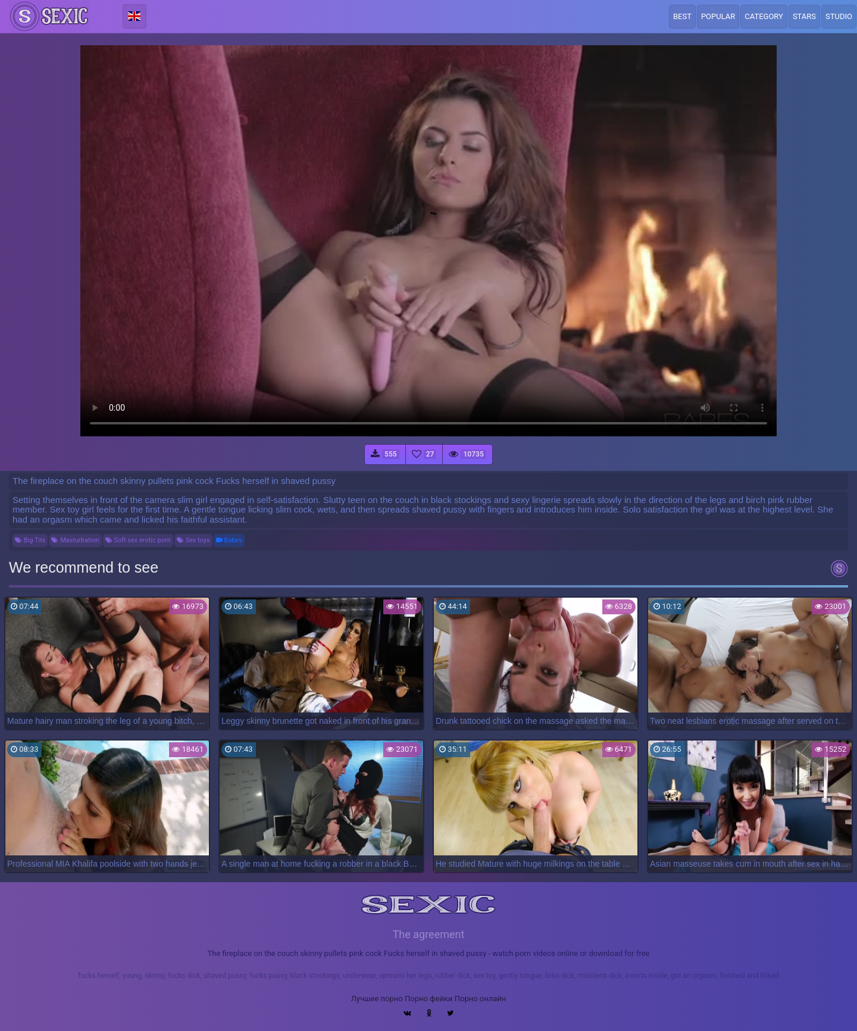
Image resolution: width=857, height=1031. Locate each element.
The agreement (429, 934)
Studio (838, 16)
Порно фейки (428, 998)
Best (682, 16)
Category (764, 16)
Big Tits (30, 540)
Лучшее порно (377, 998)
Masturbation (75, 540)
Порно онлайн (480, 998)
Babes (229, 540)
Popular (718, 16)
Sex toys (193, 540)
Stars (804, 16)
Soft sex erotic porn (138, 540)
